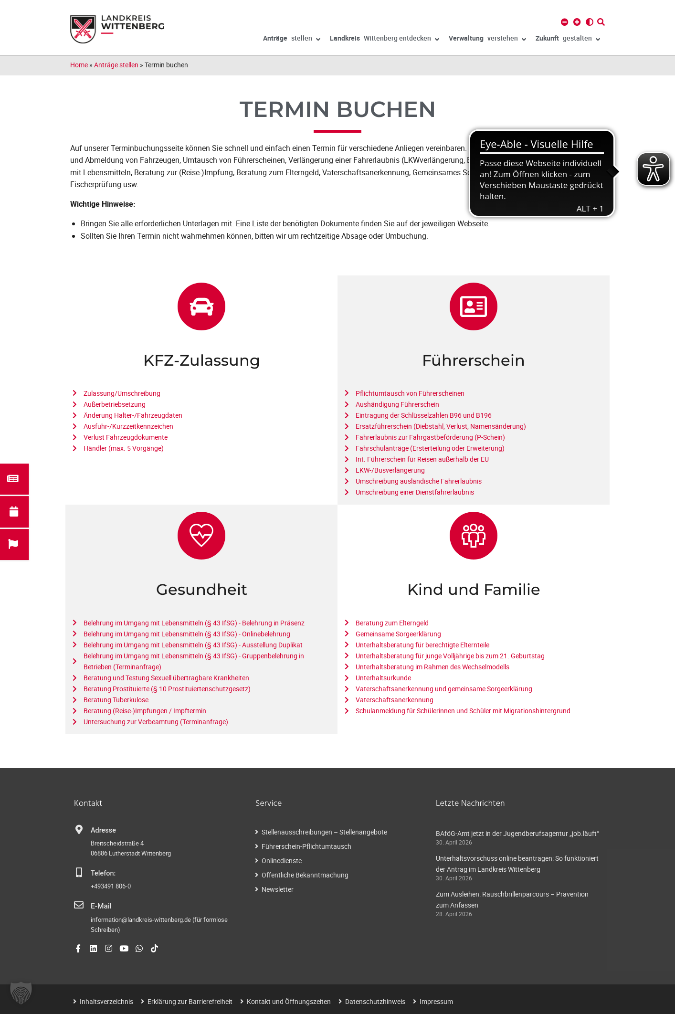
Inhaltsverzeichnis (106, 1000)
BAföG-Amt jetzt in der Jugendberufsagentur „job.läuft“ (517, 833)
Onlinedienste (282, 860)
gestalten (568, 40)
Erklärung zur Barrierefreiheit (190, 1000)
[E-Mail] (79, 905)
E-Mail (100, 906)
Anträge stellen (116, 64)
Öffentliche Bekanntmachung (305, 874)
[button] (21, 993)
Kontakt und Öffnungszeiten (289, 1000)
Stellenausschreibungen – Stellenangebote (324, 831)
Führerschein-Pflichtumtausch (306, 846)
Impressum (436, 1000)
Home (79, 64)
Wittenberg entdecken (384, 40)
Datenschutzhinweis (375, 1000)
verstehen (487, 40)
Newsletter (278, 889)
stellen (291, 40)
